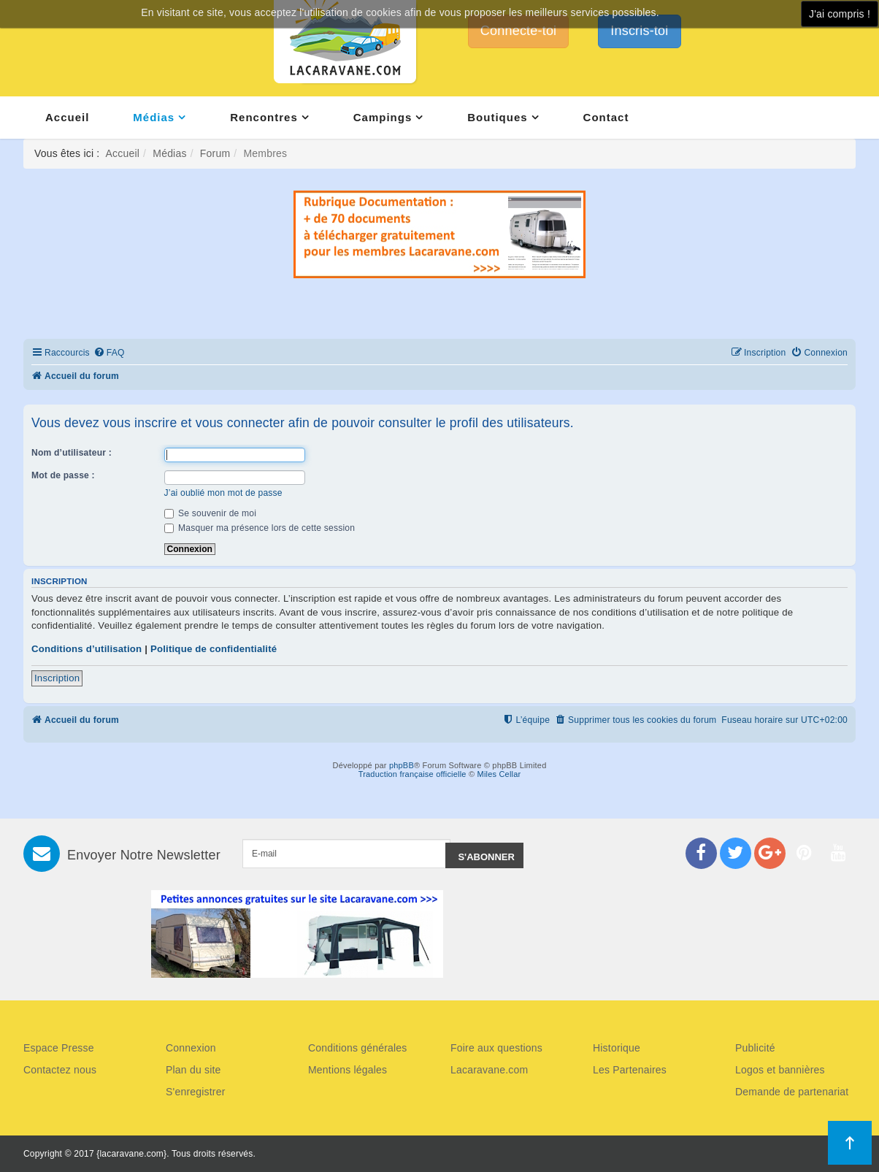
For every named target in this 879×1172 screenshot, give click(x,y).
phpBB (401, 765)
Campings (382, 117)
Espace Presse (58, 1048)
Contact (606, 117)
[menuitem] (109, 353)
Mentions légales (347, 1070)
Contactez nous (59, 1070)
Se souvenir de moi (210, 513)
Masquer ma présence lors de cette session (260, 528)
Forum (215, 153)
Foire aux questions (496, 1048)
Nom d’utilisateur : (71, 453)
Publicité (755, 1048)
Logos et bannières (780, 1070)
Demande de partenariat (791, 1092)
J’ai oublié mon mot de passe (223, 493)
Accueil (67, 117)
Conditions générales (357, 1048)
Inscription (57, 678)
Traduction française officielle (412, 774)
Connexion (191, 1048)
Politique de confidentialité (213, 648)
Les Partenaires (630, 1070)
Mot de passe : (63, 475)
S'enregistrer (196, 1092)
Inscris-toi (639, 30)
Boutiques (497, 117)
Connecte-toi (518, 30)
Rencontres (264, 117)
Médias (153, 117)
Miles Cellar (499, 774)
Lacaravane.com (489, 1070)
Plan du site (193, 1070)
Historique (616, 1048)
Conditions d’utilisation (86, 648)
